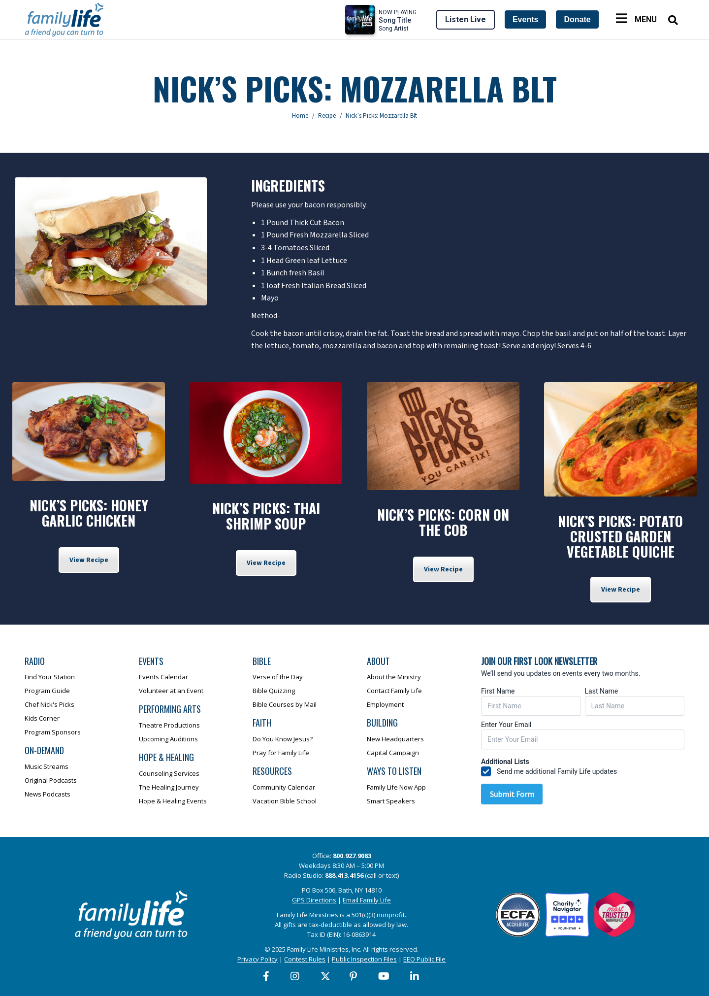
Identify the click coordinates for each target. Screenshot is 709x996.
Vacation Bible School (285, 801)
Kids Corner (42, 718)
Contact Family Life (394, 690)
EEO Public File (424, 959)
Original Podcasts (51, 780)
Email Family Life (367, 900)
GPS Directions (314, 900)
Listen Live (465, 19)
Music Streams (46, 766)
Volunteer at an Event (171, 690)
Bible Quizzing (274, 690)
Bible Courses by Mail (285, 704)
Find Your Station (50, 676)
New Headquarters (395, 738)
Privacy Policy (257, 959)
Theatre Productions (169, 725)
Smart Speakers (391, 801)
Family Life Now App (396, 787)
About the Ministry (394, 676)
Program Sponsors (53, 732)
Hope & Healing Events (173, 801)
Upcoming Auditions (168, 738)
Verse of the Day (278, 676)
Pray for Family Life (281, 752)
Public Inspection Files (364, 959)
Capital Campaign (393, 752)
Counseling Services (169, 773)
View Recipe (88, 560)
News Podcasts (47, 794)
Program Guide (47, 690)
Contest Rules (304, 959)
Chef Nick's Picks (49, 704)
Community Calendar (284, 787)
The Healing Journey (169, 787)
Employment (385, 704)
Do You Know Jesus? (283, 738)
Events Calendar (163, 676)
